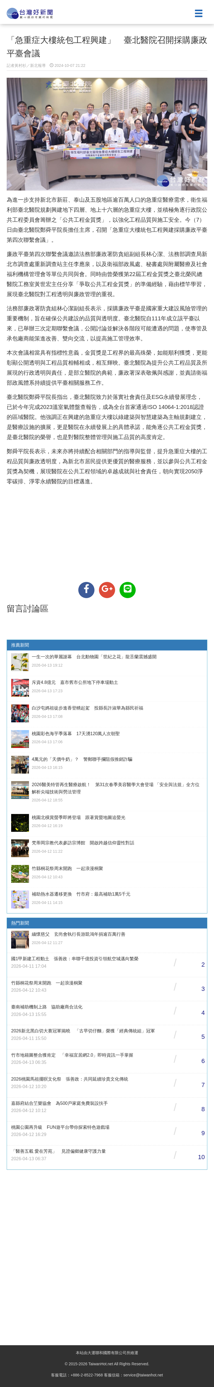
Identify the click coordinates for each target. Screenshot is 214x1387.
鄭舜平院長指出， (51, 397)
